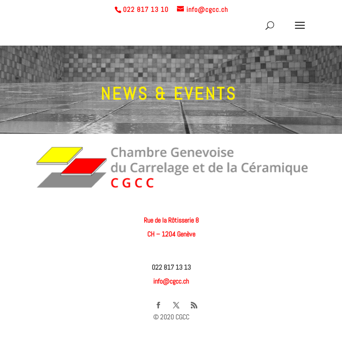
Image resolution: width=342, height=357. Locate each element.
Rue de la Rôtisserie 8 (171, 220)
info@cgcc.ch (171, 281)
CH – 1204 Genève (171, 234)
